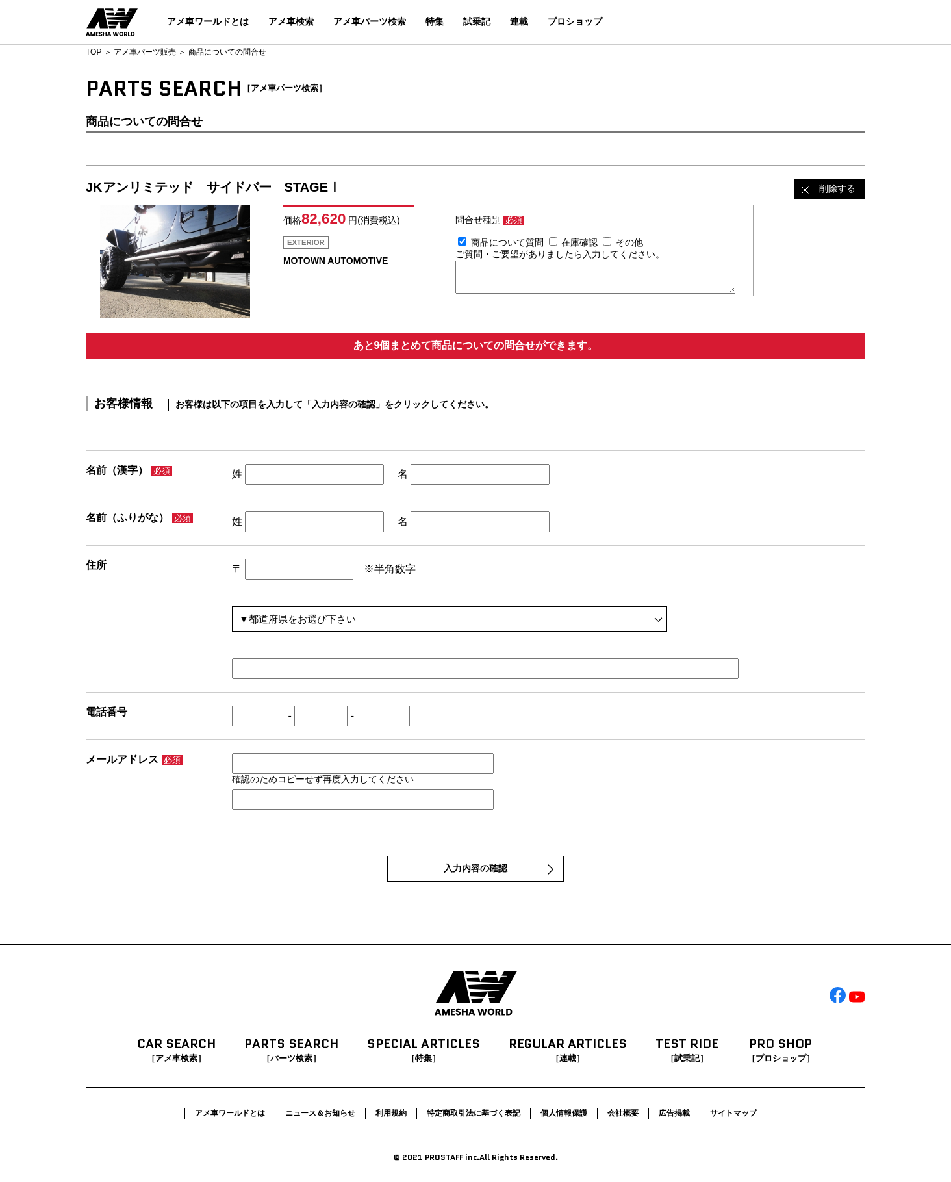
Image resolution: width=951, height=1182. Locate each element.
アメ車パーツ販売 (145, 52)
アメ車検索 (291, 21)
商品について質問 (507, 242)
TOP (93, 52)
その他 (629, 242)
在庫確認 (579, 242)
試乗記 (476, 21)
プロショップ (575, 21)
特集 (434, 21)
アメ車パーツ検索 (369, 21)
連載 (519, 21)
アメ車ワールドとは (208, 21)
